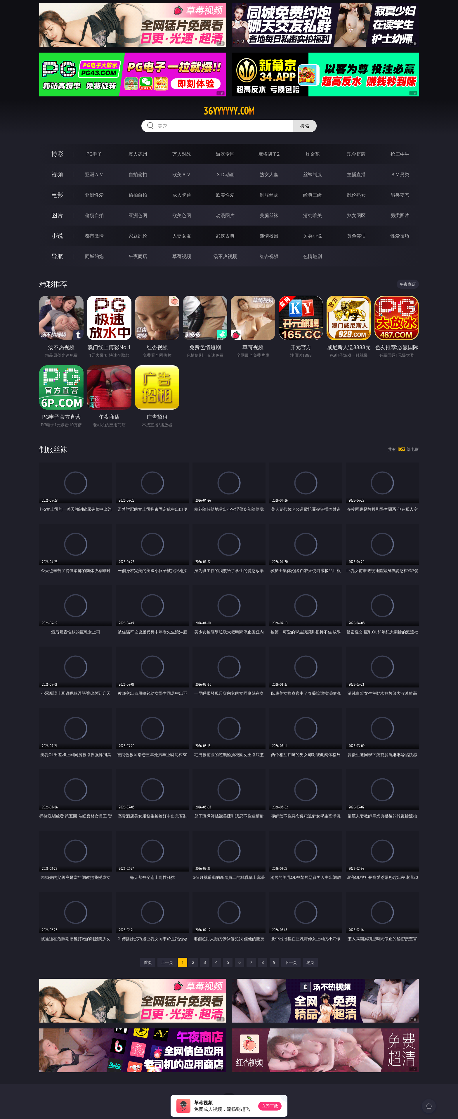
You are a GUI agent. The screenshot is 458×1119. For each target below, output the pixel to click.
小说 (57, 236)
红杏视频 (269, 256)
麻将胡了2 (269, 154)
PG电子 (94, 154)
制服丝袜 (269, 195)
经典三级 (312, 195)
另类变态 (400, 195)
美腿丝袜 (269, 215)
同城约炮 (94, 256)
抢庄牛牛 (400, 154)
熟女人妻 (269, 174)
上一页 (167, 962)
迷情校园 (269, 236)
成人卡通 (181, 195)
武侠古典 (225, 236)
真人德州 (138, 154)
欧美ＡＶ (181, 174)
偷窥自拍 (94, 215)
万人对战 (181, 154)
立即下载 (270, 1106)
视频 (57, 174)
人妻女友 (181, 236)
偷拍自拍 (138, 195)
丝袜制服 (312, 174)
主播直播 (356, 174)
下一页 (291, 962)
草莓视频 (181, 256)
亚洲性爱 (94, 195)
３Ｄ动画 (225, 174)
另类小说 (312, 236)
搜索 (305, 126)
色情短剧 (312, 256)
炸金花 (313, 154)
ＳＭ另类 (400, 174)
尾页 (310, 962)
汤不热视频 (225, 256)
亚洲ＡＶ (94, 174)
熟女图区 (356, 215)
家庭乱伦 (138, 236)
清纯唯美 (312, 215)
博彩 (57, 154)
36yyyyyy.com (229, 111)
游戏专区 (225, 154)
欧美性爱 (225, 195)
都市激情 (94, 236)
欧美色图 (181, 215)
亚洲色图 (138, 215)
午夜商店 (138, 256)
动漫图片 (225, 215)
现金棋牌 (356, 154)
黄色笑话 (356, 236)
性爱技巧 (400, 236)
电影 (57, 195)
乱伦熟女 (356, 195)
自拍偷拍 (138, 174)
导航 (57, 256)
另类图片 (400, 215)
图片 (57, 215)
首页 (148, 962)
